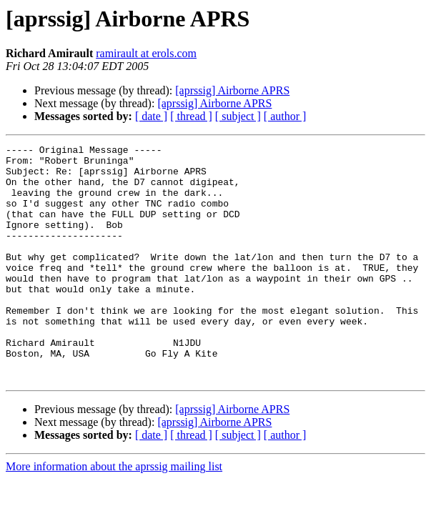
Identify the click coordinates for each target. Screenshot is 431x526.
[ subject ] (238, 116)
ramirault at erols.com (146, 53)
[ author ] (285, 116)
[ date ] (151, 116)
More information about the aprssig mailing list (114, 513)
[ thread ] (191, 116)
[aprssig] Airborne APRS (232, 90)
